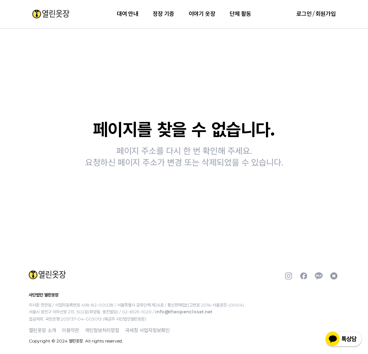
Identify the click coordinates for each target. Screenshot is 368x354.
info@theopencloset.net (183, 311)
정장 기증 (163, 13)
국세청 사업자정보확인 (147, 330)
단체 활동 (240, 13)
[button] (50, 14)
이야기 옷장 (202, 13)
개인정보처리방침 (102, 330)
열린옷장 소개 (42, 330)
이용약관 (70, 330)
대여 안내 (127, 13)
